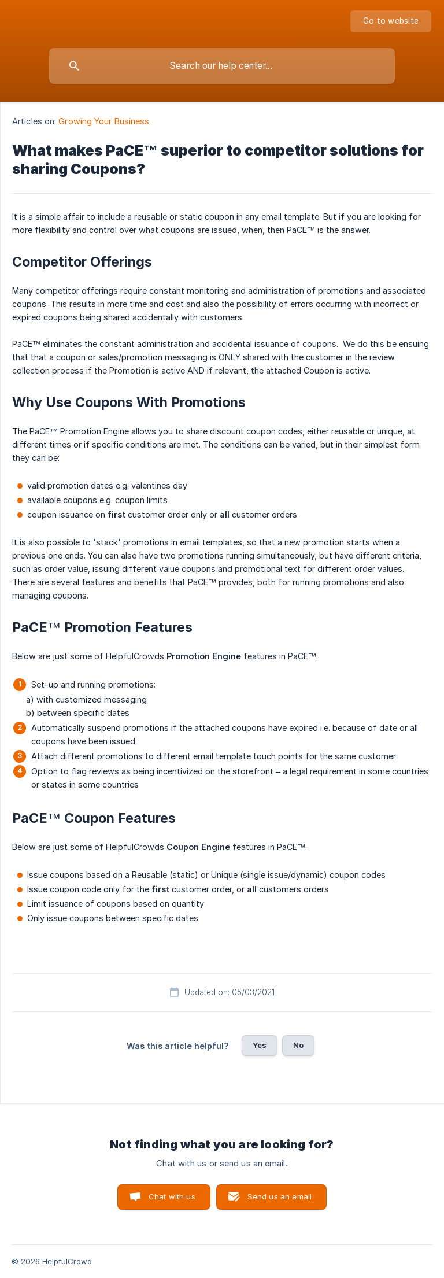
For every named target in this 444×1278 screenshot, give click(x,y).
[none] (390, 21)
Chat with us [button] (172, 1196)
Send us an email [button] (279, 1196)
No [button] (298, 1045)
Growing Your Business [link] (103, 121)
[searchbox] (222, 66)
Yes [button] (260, 1045)
